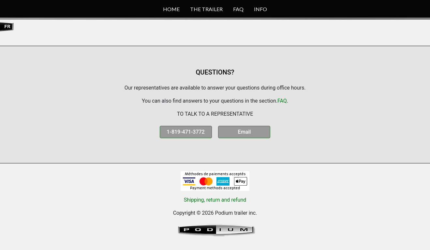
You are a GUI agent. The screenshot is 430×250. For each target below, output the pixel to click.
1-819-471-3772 (185, 132)
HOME (171, 9)
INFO (260, 9)
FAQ (238, 9)
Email (244, 132)
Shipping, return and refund (215, 200)
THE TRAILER (206, 9)
